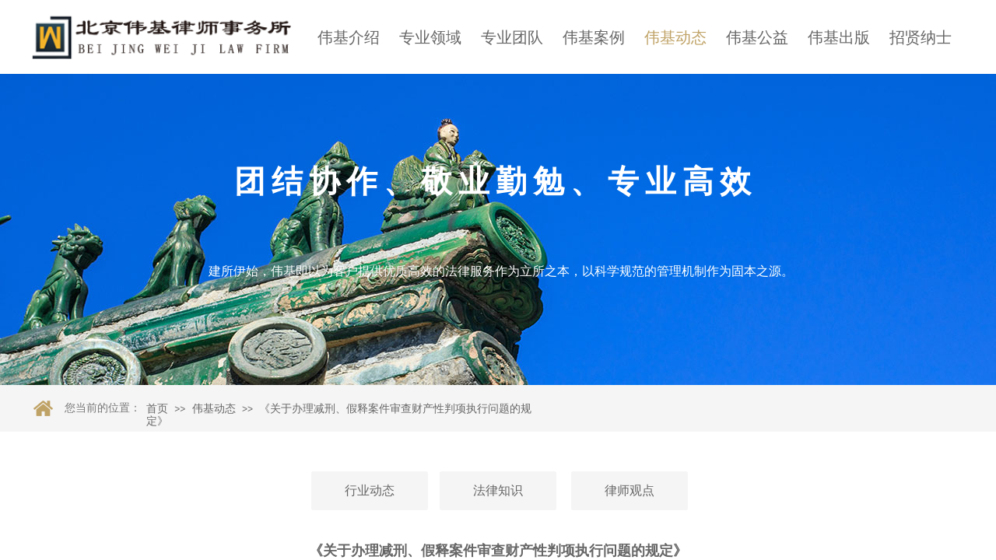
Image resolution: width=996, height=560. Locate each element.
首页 (157, 409)
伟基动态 (675, 37)
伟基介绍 (348, 37)
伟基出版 (839, 37)
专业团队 (512, 37)
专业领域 (430, 37)
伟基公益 (757, 37)
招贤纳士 (920, 37)
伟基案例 (594, 37)
